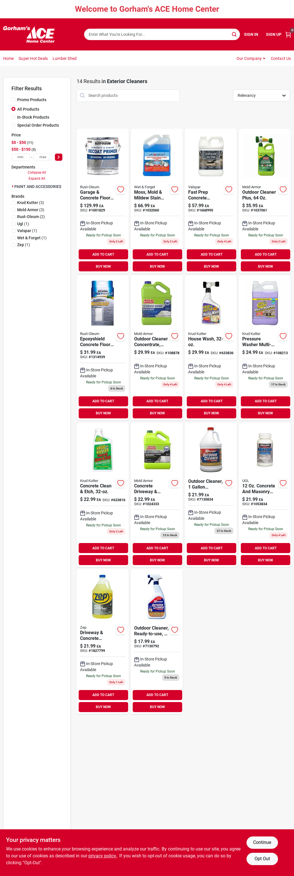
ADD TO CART (103, 254)
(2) (31, 216)
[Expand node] (12, 186)
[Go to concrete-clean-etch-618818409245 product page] (103, 494)
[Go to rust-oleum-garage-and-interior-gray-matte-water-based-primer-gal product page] (103, 201)
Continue (262, 842)
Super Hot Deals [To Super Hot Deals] (33, 58)
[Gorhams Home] (29, 34)
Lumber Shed (65, 58)
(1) (23, 224)
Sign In (251, 34)
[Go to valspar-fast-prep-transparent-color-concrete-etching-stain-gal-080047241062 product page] (211, 201)
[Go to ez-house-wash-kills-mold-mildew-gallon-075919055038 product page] (157, 347)
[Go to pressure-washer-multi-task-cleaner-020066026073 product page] (265, 347)
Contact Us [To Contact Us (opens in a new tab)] (281, 58)
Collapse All (37, 173)
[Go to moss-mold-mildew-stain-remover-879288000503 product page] (157, 201)
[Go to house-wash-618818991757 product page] (211, 347)
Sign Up (273, 34)
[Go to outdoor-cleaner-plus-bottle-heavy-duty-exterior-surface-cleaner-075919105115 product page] (265, 201)
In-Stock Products (33, 117)
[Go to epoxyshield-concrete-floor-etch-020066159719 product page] (103, 347)
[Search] (235, 34)
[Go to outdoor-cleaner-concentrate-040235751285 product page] (211, 494)
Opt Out (262, 858)
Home (8, 58)
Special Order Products (38, 125)
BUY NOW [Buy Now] (103, 266)
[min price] (20, 157)
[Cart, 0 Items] (288, 35)
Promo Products (31, 99)
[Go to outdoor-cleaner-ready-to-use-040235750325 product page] (157, 641)
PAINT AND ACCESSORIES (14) (41, 186)
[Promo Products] (13, 99)
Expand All (37, 179)
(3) (30, 202)
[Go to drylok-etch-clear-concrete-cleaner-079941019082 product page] (265, 494)
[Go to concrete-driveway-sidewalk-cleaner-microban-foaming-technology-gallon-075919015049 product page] (157, 494)
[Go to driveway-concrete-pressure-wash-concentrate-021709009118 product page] (103, 641)
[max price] (43, 157)
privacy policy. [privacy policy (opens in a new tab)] (102, 856)
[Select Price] (58, 157)
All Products (28, 109)
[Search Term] (162, 34)
